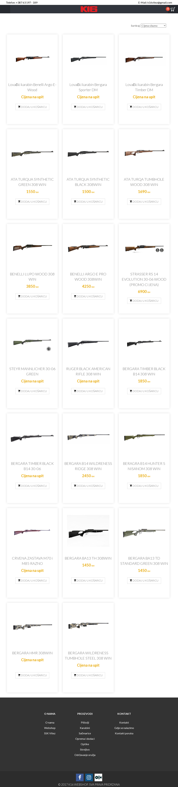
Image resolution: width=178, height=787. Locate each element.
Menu (5, 9)
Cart (173, 9)
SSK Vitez (49, 733)
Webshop (49, 727)
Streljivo (85, 749)
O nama (49, 722)
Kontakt (124, 722)
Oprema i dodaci (85, 738)
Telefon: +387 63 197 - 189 (21, 2)
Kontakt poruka (124, 733)
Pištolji (85, 722)
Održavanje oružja (84, 754)
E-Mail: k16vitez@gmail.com (155, 2)
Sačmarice (85, 733)
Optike (85, 744)
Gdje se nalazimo (124, 727)
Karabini (85, 727)
